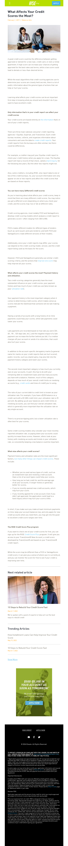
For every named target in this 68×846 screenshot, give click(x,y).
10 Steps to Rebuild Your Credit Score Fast (27, 648)
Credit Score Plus (32, 535)
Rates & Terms (39, 770)
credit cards (25, 383)
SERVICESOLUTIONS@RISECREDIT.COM (46, 754)
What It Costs (52, 787)
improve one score (45, 261)
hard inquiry (52, 161)
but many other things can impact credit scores (33, 459)
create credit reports (42, 140)
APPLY (56, 3)
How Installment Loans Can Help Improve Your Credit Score (32, 636)
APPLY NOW (40, 730)
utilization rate (18, 289)
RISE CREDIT (27, 730)
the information (47, 120)
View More (13, 660)
